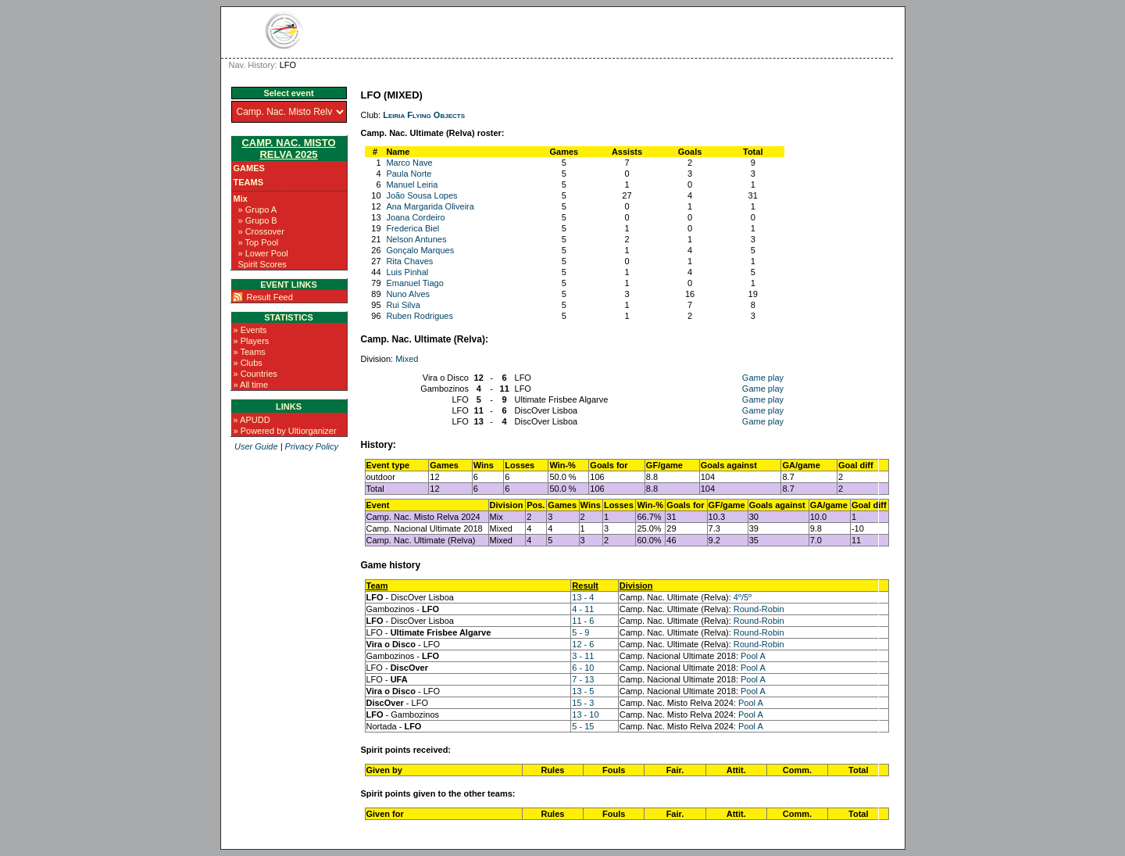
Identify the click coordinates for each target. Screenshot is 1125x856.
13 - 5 (583, 691)
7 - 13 (583, 679)
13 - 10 (585, 714)
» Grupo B (257, 220)
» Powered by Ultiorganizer (285, 430)
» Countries (255, 373)
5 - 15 (583, 726)
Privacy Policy (311, 446)
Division (636, 585)
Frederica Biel (412, 228)
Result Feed (270, 297)
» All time (251, 384)
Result (585, 585)
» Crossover (261, 231)
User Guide (256, 446)
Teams (249, 182)
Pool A (753, 656)
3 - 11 (583, 656)
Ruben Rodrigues (419, 316)
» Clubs (248, 362)
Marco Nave (409, 162)
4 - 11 (583, 609)
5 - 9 (580, 632)
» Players (252, 341)
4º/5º (743, 597)
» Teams (250, 351)
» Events (250, 330)
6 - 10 (583, 667)
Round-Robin (759, 609)
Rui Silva (403, 305)
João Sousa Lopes (421, 195)
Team (377, 585)
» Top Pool (258, 242)
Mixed (406, 359)
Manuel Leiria (412, 184)
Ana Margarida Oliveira (430, 206)
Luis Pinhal (407, 272)
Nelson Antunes (416, 239)
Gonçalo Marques (420, 250)
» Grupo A (257, 209)
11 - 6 (583, 620)
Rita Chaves (409, 261)
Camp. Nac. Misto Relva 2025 (288, 148)
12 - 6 (583, 644)
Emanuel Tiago (414, 283)
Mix (241, 198)
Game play (763, 377)
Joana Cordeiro (415, 217)
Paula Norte (408, 173)
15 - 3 (583, 702)
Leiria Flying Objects (424, 115)
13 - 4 (583, 597)
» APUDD (252, 419)
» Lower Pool (263, 253)
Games (249, 168)
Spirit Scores (262, 264)
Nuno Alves (408, 294)
